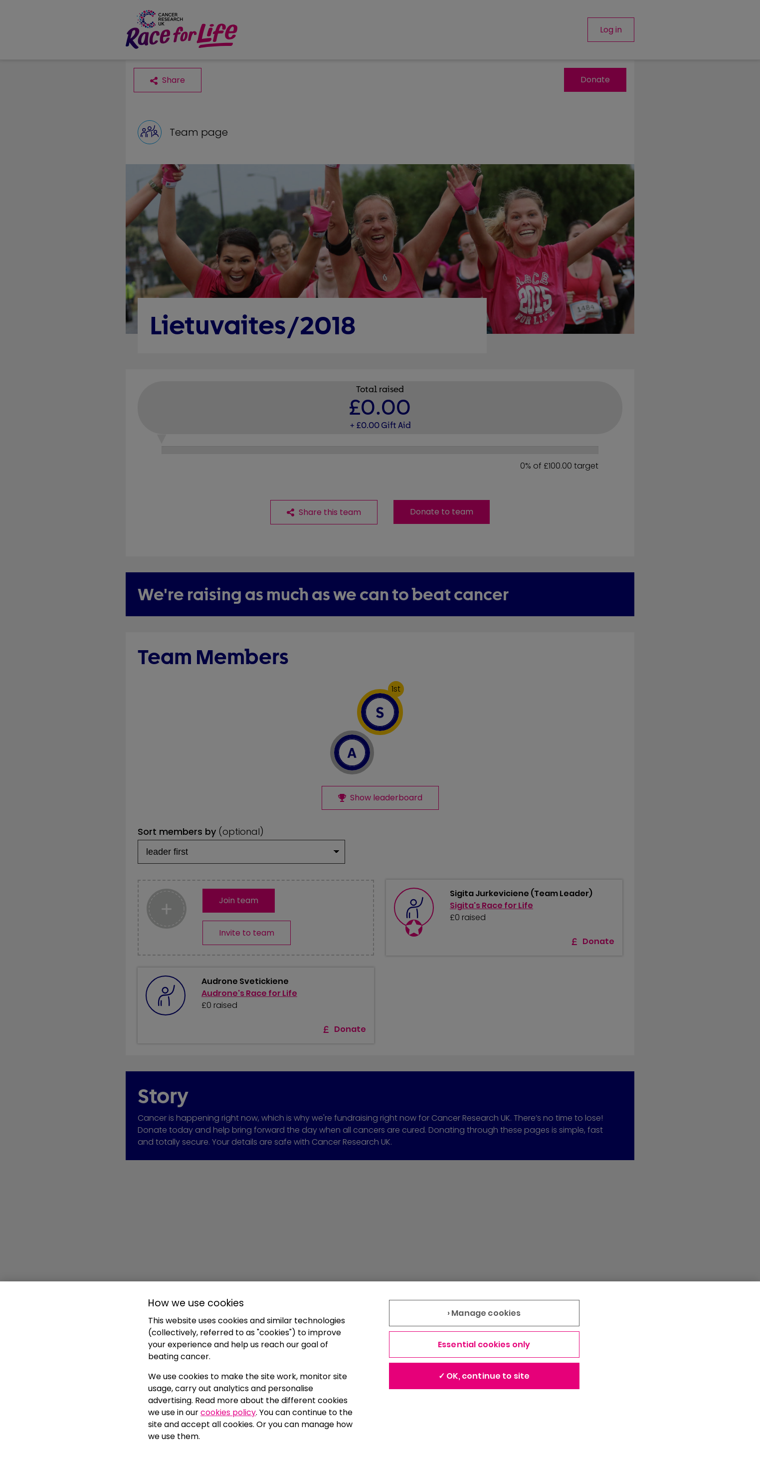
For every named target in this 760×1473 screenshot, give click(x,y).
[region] (380, 1377)
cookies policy (228, 1412)
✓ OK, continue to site (484, 1376)
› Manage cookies (484, 1313)
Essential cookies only (484, 1344)
